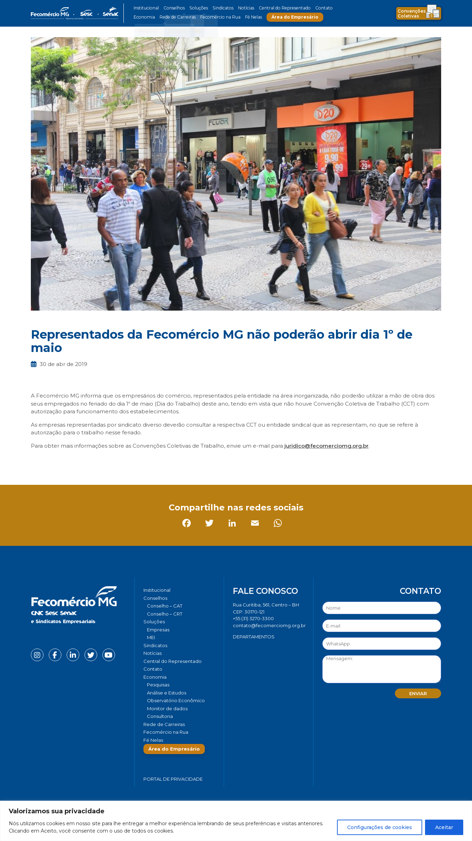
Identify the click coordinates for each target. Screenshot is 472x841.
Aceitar (444, 827)
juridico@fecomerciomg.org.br (326, 445)
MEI (151, 637)
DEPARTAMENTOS (254, 636)
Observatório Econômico (176, 700)
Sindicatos (220, 8)
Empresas (158, 629)
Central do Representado (280, 8)
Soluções (196, 8)
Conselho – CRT (164, 614)
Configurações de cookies (379, 827)
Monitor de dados (167, 708)
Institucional (146, 8)
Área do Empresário (290, 17)
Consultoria (160, 716)
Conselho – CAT (164, 606)
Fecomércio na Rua (217, 17)
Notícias (242, 8)
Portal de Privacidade (173, 779)
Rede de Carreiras (176, 17)
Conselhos (173, 8)
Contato (317, 8)
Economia (144, 17)
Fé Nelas (250, 17)
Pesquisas (158, 684)
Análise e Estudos (166, 693)
